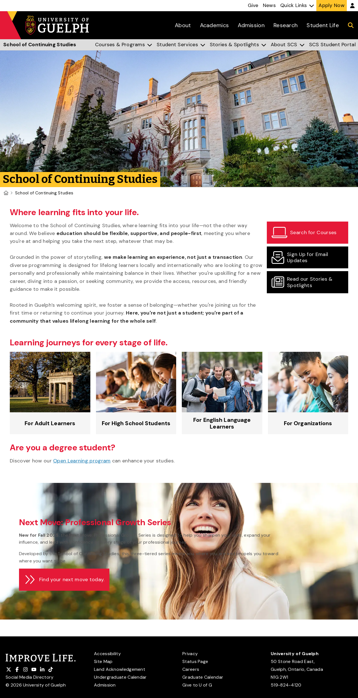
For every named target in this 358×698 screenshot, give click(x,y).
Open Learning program (81, 460)
